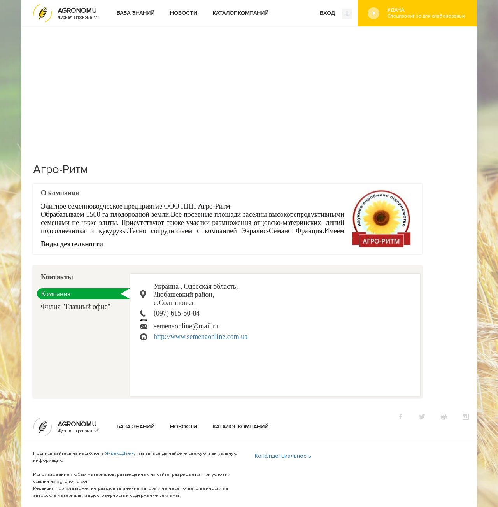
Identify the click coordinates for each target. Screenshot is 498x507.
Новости (183, 13)
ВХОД (336, 14)
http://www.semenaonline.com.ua (200, 336)
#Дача (426, 13)
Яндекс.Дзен (119, 453)
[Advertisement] (249, 85)
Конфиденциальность (283, 456)
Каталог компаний (240, 13)
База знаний (135, 13)
